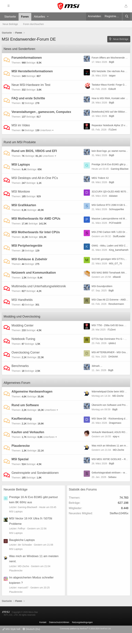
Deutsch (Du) (31, 629)
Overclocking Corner (26, 352)
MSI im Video (21, 125)
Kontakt (42, 622)
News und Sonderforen (19, 49)
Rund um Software (25, 405)
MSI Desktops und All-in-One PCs (35, 178)
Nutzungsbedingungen (82, 622)
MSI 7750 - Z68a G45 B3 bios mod (110, 325)
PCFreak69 (115, 222)
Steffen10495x (119, 513)
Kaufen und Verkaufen (28, 432)
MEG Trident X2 (100, 178)
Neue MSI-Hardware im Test (31, 85)
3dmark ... (97, 366)
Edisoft (112, 89)
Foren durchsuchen (33, 24)
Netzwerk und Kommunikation (34, 272)
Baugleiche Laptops (22, 540)
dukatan (113, 195)
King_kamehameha (119, 250)
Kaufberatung (22, 418)
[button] (47, 17)
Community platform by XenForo (85, 628)
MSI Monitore (21, 191)
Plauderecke (21, 445)
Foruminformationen (27, 57)
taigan (112, 75)
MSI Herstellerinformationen (32, 71)
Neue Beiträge (10, 24)
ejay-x (116, 436)
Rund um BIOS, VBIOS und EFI (34, 151)
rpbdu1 (112, 343)
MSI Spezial (20, 459)
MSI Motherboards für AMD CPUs (36, 218)
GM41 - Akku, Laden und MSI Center (111, 245)
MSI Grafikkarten (24, 205)
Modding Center (23, 325)
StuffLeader (119, 236)
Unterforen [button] (45, 130)
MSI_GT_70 (115, 263)
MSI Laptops (21, 164)
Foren (25, 16)
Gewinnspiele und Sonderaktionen (35, 472)
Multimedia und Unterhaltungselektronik (39, 286)
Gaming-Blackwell (120, 168)
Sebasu (112, 477)
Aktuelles (39, 16)
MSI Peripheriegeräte (27, 245)
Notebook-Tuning (23, 339)
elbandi (117, 277)
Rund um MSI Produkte (20, 142)
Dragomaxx (115, 422)
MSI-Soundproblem (102, 286)
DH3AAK (113, 356)
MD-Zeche (118, 395)
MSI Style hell (11, 629)
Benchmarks (20, 366)
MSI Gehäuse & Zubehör (29, 259)
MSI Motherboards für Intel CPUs (36, 232)
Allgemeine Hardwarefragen (32, 391)
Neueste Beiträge (16, 489)
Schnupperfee (116, 209)
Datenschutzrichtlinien (59, 622)
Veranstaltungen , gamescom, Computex (41, 112)
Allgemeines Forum (17, 382)
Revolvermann (116, 304)
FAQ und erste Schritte (28, 98)
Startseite (10, 16)
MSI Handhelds (22, 300)
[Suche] (126, 16)
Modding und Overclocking (22, 316)
